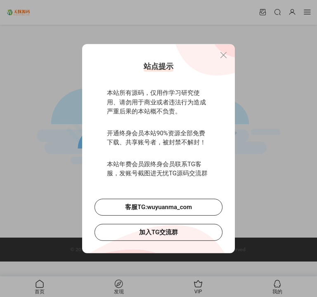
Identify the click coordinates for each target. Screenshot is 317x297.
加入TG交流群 (158, 232)
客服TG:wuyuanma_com (158, 206)
